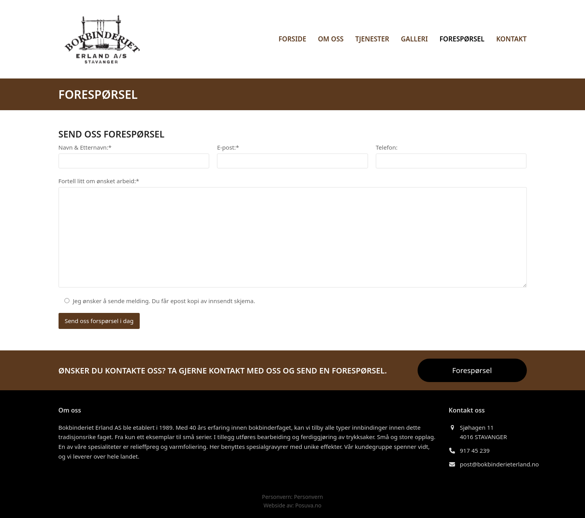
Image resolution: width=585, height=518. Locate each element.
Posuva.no (308, 505)
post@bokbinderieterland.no (499, 464)
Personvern (308, 496)
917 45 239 (474, 450)
